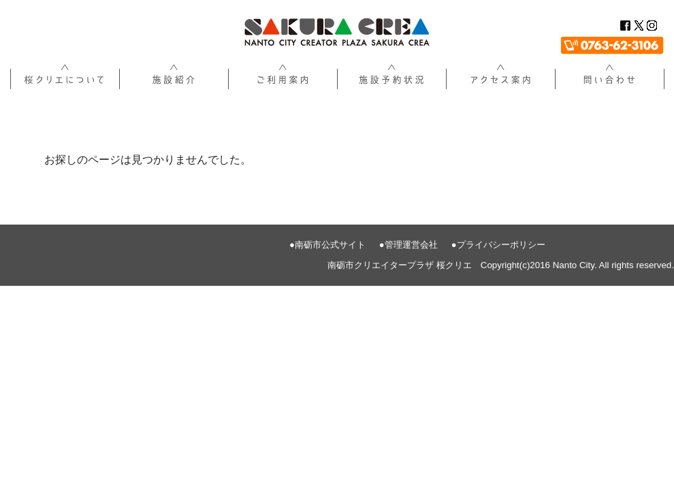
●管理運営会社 (408, 245)
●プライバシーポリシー (498, 245)
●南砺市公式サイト (327, 245)
